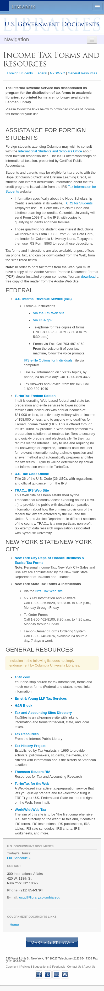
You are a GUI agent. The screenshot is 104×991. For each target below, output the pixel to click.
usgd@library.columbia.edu (39, 897)
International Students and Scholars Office (50, 151)
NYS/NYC (57, 73)
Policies (25, 966)
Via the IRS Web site (48, 313)
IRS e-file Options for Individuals (48, 360)
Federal (41, 73)
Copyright (12, 966)
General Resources (82, 73)
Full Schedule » (19, 858)
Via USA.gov (42, 320)
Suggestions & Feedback (49, 966)
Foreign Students (20, 73)
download (88, 276)
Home (14, 925)
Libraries (23, 7)
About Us (89, 966)
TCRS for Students (78, 203)
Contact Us (74, 966)
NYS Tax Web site (49, 591)
